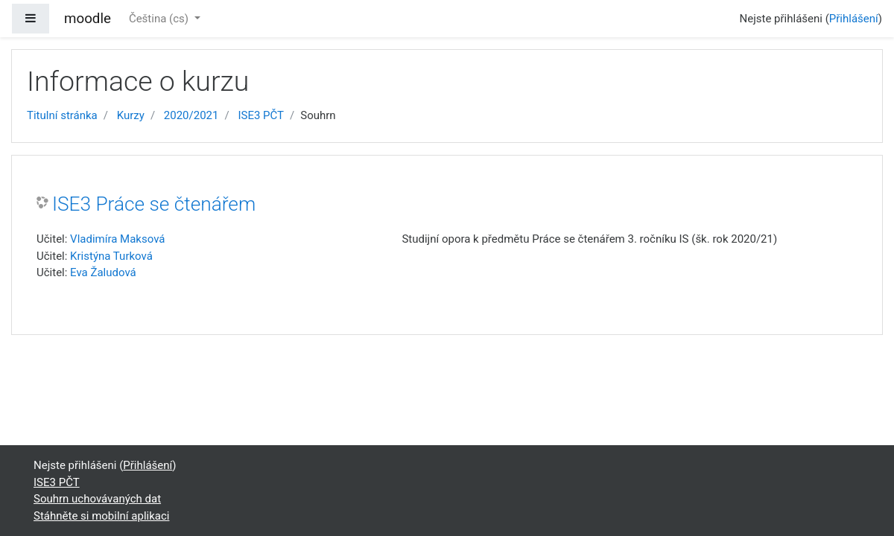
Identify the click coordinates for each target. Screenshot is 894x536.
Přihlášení (853, 18)
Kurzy (131, 115)
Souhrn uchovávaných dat (97, 498)
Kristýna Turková (111, 256)
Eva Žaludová (103, 272)
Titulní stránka (62, 115)
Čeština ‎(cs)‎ (160, 18)
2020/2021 (191, 115)
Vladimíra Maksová (117, 239)
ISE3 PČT (261, 115)
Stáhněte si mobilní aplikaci (101, 516)
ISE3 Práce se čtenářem (154, 204)
